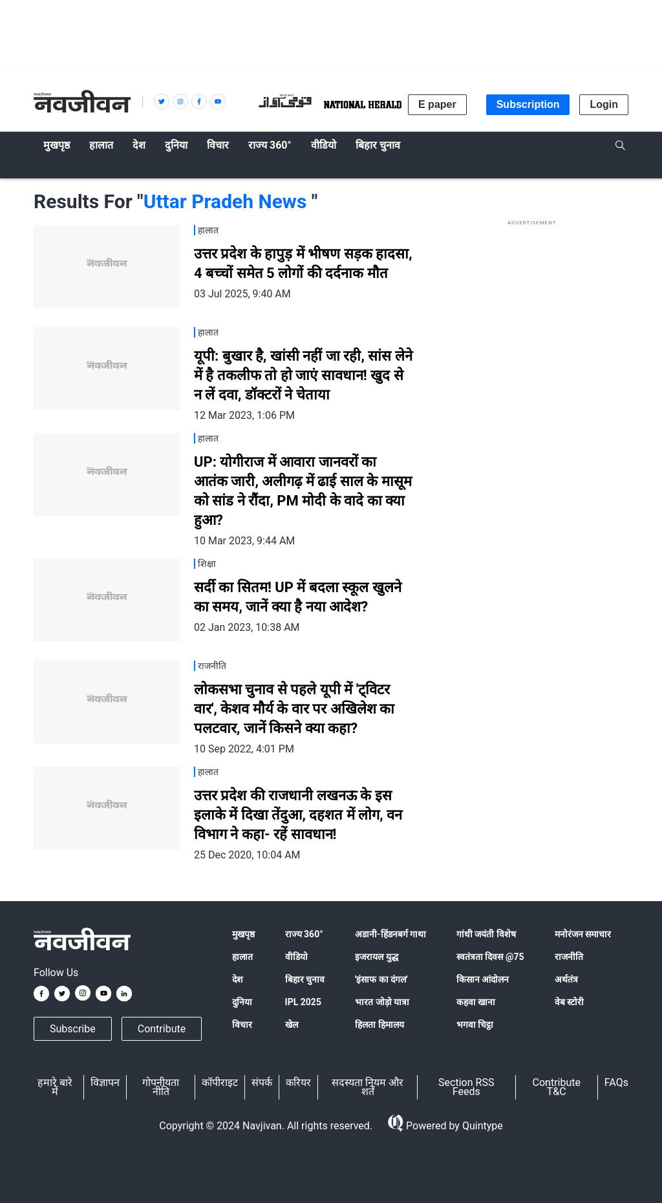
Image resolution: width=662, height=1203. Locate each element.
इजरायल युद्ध (376, 957)
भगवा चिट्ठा (474, 1024)
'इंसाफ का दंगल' (381, 979)
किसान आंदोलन (482, 979)
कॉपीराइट (220, 1082)
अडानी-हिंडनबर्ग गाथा (390, 934)
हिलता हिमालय (379, 1024)
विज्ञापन (105, 1082)
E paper (437, 104)
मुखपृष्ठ (243, 934)
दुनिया (242, 1002)
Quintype (481, 1126)
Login (604, 104)
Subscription (528, 104)
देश (237, 979)
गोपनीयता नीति (160, 1087)
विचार (242, 1024)
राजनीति (569, 957)
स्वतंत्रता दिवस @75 (490, 957)
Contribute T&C (557, 1087)
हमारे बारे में (54, 1087)
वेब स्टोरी (569, 1002)
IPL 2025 (303, 1002)
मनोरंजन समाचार (583, 934)
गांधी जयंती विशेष (486, 934)
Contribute (162, 1029)
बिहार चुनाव (305, 979)
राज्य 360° (304, 934)
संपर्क (261, 1082)
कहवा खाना (475, 1002)
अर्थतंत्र (566, 979)
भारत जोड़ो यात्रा (382, 1002)
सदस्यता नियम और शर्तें (367, 1087)
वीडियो (296, 957)
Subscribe (73, 1029)
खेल (291, 1024)
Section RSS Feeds (466, 1087)
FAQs (616, 1082)
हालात (242, 957)
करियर (298, 1082)
